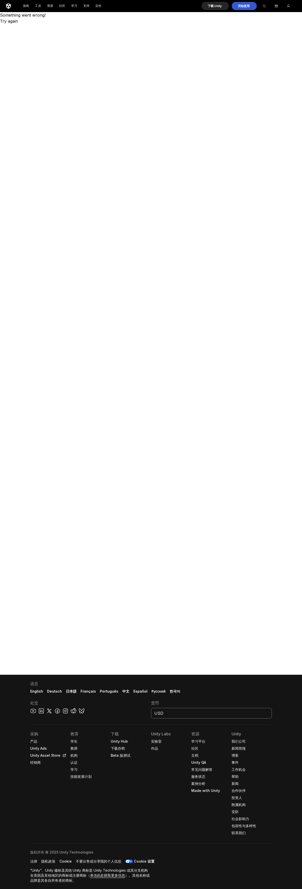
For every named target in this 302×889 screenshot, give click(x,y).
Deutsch (54, 691)
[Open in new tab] (63, 755)
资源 (50, 6)
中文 (125, 691)
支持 (86, 6)
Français (88, 691)
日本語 (71, 691)
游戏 (26, 6)
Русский (159, 691)
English (36, 691)
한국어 (175, 691)
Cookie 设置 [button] (144, 861)
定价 (98, 6)
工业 (38, 6)
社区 (62, 6)
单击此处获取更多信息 (107, 875)
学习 (74, 6)
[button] (215, 6)
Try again (9, 21)
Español (140, 691)
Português (109, 691)
